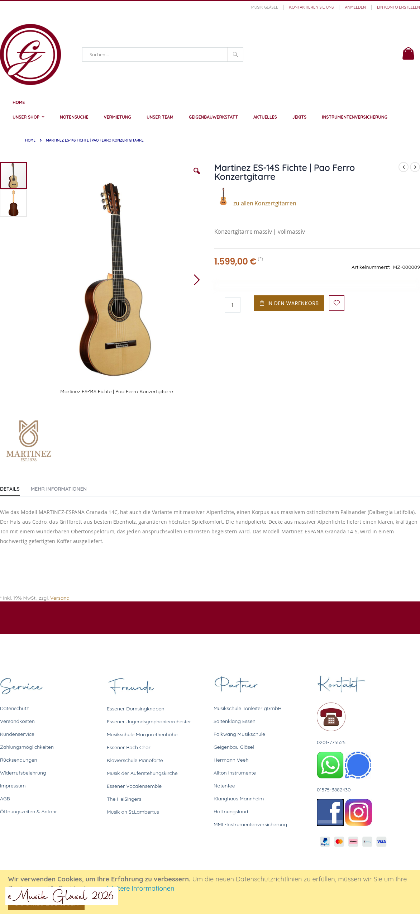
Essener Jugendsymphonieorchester (149, 721)
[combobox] (162, 54)
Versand (60, 598)
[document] (211, 892)
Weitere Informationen (141, 888)
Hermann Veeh (231, 760)
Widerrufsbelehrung (23, 773)
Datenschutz (14, 708)
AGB (5, 798)
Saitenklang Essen (235, 721)
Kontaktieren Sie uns (311, 7)
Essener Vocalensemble (134, 786)
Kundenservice (17, 734)
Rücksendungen (18, 760)
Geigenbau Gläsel (234, 747)
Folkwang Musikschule (239, 734)
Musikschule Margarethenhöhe (142, 734)
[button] (197, 176)
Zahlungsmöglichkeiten (27, 747)
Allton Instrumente (235, 773)
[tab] (15, 487)
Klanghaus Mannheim (239, 798)
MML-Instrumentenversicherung (250, 824)
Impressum (13, 785)
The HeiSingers (124, 799)
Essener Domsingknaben (135, 708)
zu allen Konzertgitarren (255, 203)
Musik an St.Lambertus (133, 812)
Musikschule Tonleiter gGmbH (248, 708)
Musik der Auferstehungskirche (142, 773)
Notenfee (224, 785)
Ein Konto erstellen (398, 7)
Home (30, 140)
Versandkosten (17, 721)
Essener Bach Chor (129, 747)
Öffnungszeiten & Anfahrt (29, 811)
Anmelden (355, 7)
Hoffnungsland (231, 811)
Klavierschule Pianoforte (135, 760)
